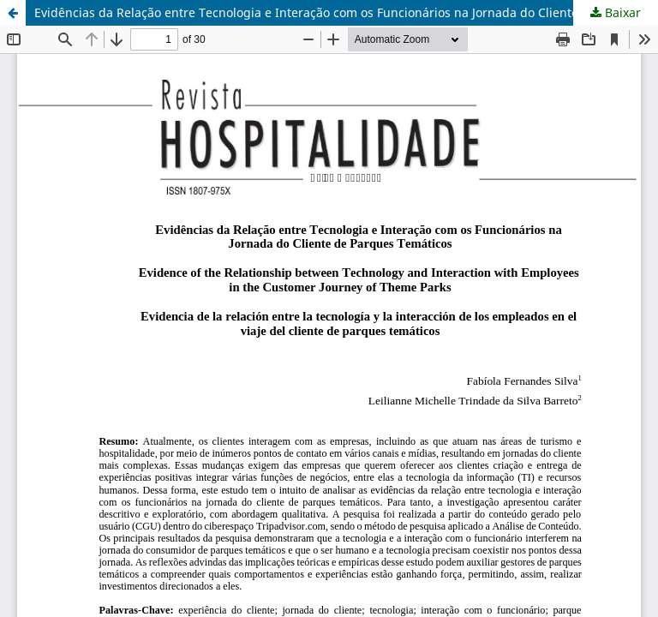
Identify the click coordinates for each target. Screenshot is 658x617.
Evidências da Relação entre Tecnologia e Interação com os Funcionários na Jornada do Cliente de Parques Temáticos (346, 12)
